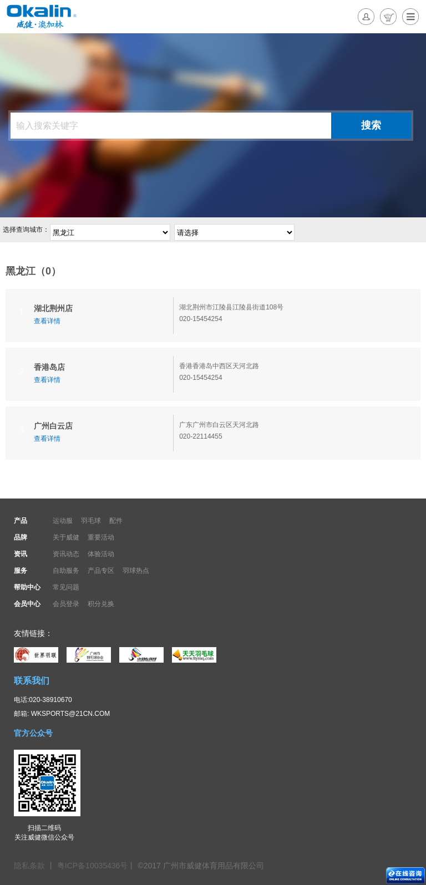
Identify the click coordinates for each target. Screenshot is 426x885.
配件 (116, 521)
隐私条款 (30, 865)
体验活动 (101, 554)
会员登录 (66, 604)
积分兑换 (101, 604)
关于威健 (66, 537)
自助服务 (66, 570)
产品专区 (101, 570)
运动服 (63, 521)
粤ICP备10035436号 (92, 865)
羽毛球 (91, 521)
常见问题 (66, 587)
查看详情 (47, 321)
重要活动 (101, 537)
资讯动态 (66, 554)
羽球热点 (136, 570)
